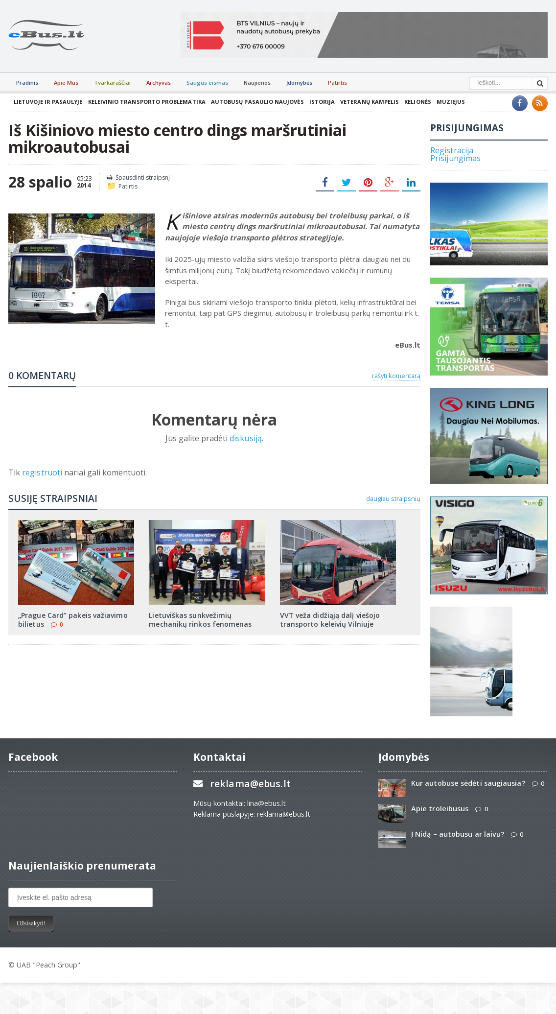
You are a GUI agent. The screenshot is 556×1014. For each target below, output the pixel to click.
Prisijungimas (455, 158)
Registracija (451, 150)
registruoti (43, 472)
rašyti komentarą (396, 375)
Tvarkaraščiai (112, 82)
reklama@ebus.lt (250, 783)
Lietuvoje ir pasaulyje (48, 101)
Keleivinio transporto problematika (145, 101)
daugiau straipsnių (393, 498)
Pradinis (27, 82)
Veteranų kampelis (366, 101)
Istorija (319, 101)
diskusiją (245, 438)
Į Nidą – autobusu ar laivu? (457, 834)
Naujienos (257, 82)
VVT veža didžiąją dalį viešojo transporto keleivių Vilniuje (329, 620)
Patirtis (337, 82)
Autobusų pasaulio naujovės (255, 101)
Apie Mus (66, 82)
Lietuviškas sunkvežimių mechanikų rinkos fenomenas (200, 620)
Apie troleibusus (439, 808)
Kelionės (414, 101)
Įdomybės (299, 82)
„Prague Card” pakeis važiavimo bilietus (72, 620)
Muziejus (447, 101)
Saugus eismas (207, 82)
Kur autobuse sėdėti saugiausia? (467, 783)
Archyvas (158, 82)
